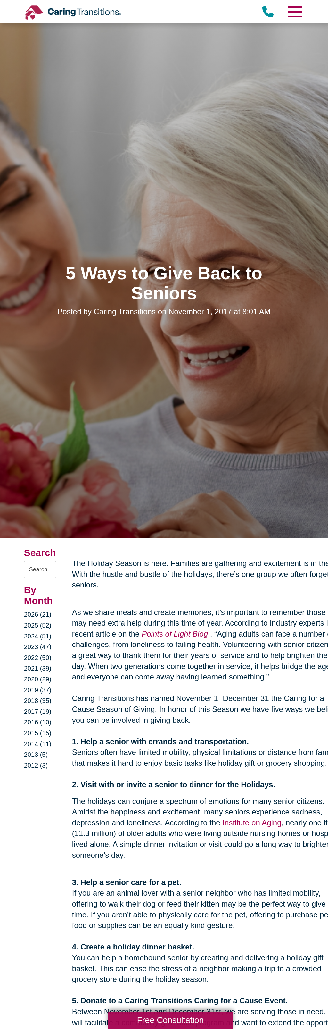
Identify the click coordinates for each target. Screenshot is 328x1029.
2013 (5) (36, 754)
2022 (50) (38, 657)
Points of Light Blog (175, 633)
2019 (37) (38, 690)
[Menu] (294, 11)
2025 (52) (38, 625)
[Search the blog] (40, 569)
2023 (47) (38, 646)
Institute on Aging (251, 822)
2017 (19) (38, 711)
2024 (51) (38, 636)
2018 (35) (38, 700)
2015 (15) (38, 733)
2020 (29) (38, 679)
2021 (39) (38, 668)
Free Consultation (170, 1020)
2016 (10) (38, 722)
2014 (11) (38, 743)
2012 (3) (36, 765)
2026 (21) (38, 614)
